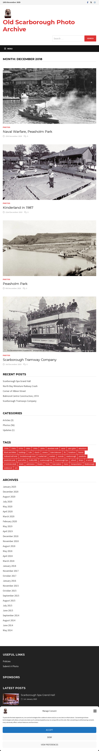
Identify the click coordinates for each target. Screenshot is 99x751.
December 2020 (10, 491)
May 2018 (7, 551)
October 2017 (9, 575)
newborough (71, 456)
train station (56, 464)
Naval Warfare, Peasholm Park (27, 132)
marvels (61, 456)
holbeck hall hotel (10, 456)
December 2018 (10, 536)
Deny (49, 737)
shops (81, 460)
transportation (76, 464)
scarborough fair (46, 460)
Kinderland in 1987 (18, 208)
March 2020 (8, 516)
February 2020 (10, 521)
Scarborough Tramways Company (19, 400)
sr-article (89, 460)
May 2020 (7, 506)
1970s (21, 448)
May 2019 (7, 526)
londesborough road (28, 456)
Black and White (10, 452)
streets (21, 464)
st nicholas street (10, 464)
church (37, 452)
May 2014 (7, 630)
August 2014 (9, 620)
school (73, 460)
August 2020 (9, 496)
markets (52, 456)
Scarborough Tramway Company (30, 360)
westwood (8, 468)
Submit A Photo (11, 666)
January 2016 (9, 580)
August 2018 (9, 546)
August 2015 (9, 600)
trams (66, 464)
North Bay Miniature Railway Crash (20, 386)
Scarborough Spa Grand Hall (17, 381)
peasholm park (9, 460)
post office (22, 460)
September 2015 (11, 595)
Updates (7, 430)
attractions (82, 448)
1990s (35, 448)
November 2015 (11, 585)
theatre (40, 464)
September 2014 (11, 615)
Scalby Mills (33, 460)
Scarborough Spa (61, 460)
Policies (7, 661)
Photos (6, 127)
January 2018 (9, 565)
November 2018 (11, 541)
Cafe (30, 452)
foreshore (71, 452)
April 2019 (8, 531)
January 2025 (9, 486)
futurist (80, 452)
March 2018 (8, 560)
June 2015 (8, 610)
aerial (63, 448)
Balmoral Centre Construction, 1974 (21, 396)
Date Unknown (55, 452)
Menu (8, 48)
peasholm (82, 456)
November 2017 (11, 570)
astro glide (72, 448)
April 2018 (8, 556)
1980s (28, 448)
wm (16, 468)
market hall (42, 456)
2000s (42, 448)
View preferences (49, 744)
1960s (13, 448)
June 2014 (8, 625)
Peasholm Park (15, 284)
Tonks (47, 464)
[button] (95, 711)
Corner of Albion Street (14, 391)
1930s (6, 448)
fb (65, 452)
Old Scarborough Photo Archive (39, 25)
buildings (22, 452)
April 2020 (8, 511)
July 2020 (7, 501)
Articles (6, 420)
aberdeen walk (52, 448)
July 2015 (7, 605)
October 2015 (9, 590)
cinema (45, 452)
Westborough (89, 464)
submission (30, 464)
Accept (49, 730)
